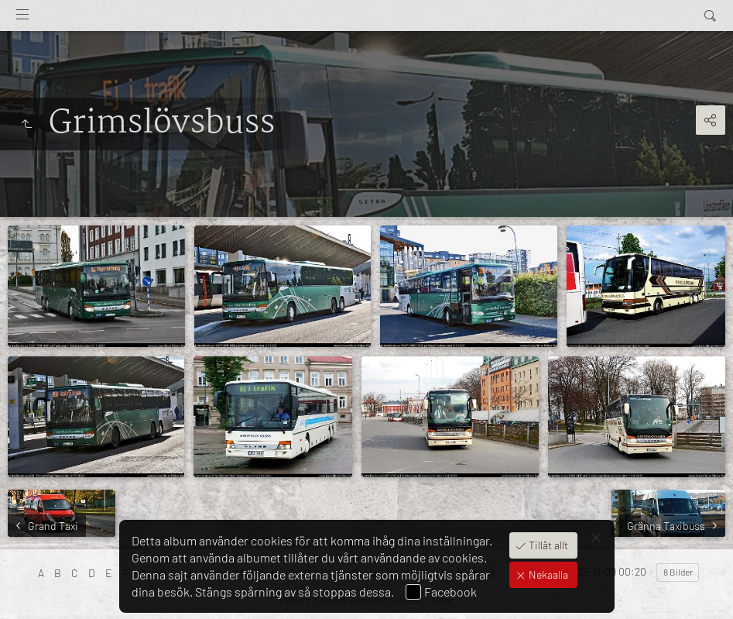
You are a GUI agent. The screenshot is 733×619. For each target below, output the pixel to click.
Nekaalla (547, 574)
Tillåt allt (547, 545)
